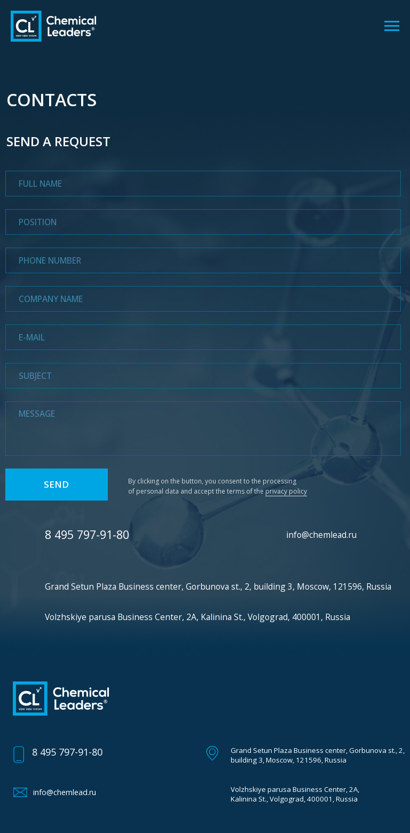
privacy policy (286, 491)
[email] (203, 337)
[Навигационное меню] (391, 26)
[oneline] (203, 222)
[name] (203, 183)
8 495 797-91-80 (67, 751)
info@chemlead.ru (321, 535)
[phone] (203, 260)
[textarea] (203, 428)
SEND (56, 484)
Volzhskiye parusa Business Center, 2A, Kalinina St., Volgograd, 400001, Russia (197, 617)
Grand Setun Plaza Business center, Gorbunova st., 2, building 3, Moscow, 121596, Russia (218, 586)
